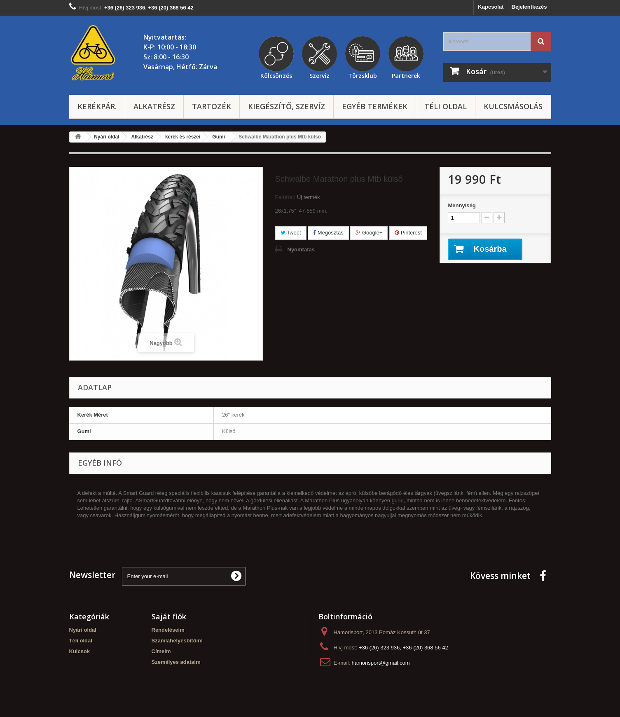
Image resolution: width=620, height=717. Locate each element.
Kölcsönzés (276, 74)
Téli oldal (445, 106)
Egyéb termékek (374, 106)
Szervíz (319, 74)
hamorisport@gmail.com (381, 663)
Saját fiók (169, 616)
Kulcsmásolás (513, 106)
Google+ (369, 233)
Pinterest (408, 233)
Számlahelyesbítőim (177, 640)
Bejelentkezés (529, 7)
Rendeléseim (168, 630)
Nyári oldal (82, 630)
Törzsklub (362, 74)
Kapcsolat (490, 7)
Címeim (161, 651)
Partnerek (406, 74)
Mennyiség (461, 205)
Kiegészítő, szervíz (286, 106)
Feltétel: (285, 197)
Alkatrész (154, 106)
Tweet (291, 233)
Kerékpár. (97, 106)
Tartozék (211, 106)
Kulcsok (79, 651)
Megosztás (328, 233)
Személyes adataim (176, 662)
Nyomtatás (301, 249)
